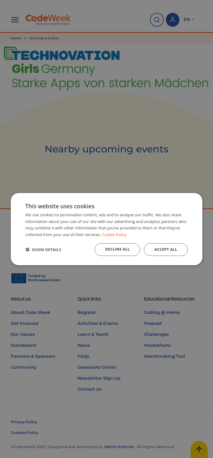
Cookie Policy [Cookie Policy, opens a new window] (114, 234)
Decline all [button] (117, 249)
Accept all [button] (165, 249)
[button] (43, 249)
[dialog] (106, 229)
